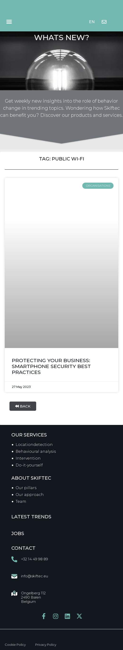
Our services (29, 435)
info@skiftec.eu (34, 576)
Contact (23, 548)
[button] (9, 21)
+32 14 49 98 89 (34, 559)
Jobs (17, 533)
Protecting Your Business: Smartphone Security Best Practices (51, 366)
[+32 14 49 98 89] (14, 559)
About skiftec (31, 478)
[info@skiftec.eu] (14, 576)
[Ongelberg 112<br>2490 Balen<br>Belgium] (14, 593)
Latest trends (31, 517)
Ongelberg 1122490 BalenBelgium (33, 597)
